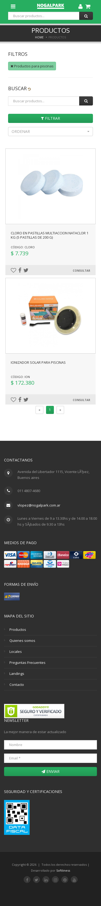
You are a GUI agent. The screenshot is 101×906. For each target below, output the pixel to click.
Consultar (81, 270)
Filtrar (50, 118)
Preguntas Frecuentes (27, 662)
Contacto (16, 684)
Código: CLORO (23, 247)
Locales (15, 651)
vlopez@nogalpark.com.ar (39, 505)
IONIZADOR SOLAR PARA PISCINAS (38, 362)
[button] (50, 131)
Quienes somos (22, 640)
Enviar (50, 771)
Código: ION (20, 377)
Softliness (63, 870)
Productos (17, 629)
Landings (16, 673)
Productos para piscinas (32, 66)
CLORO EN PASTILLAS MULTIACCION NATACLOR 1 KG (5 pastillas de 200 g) (49, 235)
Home (39, 37)
